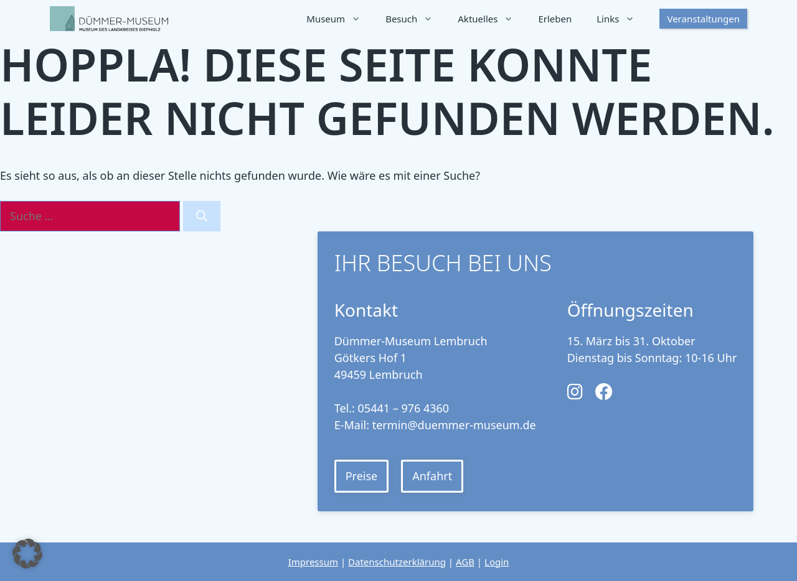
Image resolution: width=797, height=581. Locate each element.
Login (496, 561)
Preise (362, 475)
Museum (339, 18)
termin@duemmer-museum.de (454, 424)
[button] (27, 553)
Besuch (415, 18)
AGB (465, 561)
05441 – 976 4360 (404, 408)
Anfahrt (432, 475)
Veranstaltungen (703, 18)
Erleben (555, 18)
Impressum (313, 561)
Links (622, 18)
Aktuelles (492, 18)
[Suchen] (201, 216)
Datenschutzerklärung (397, 561)
